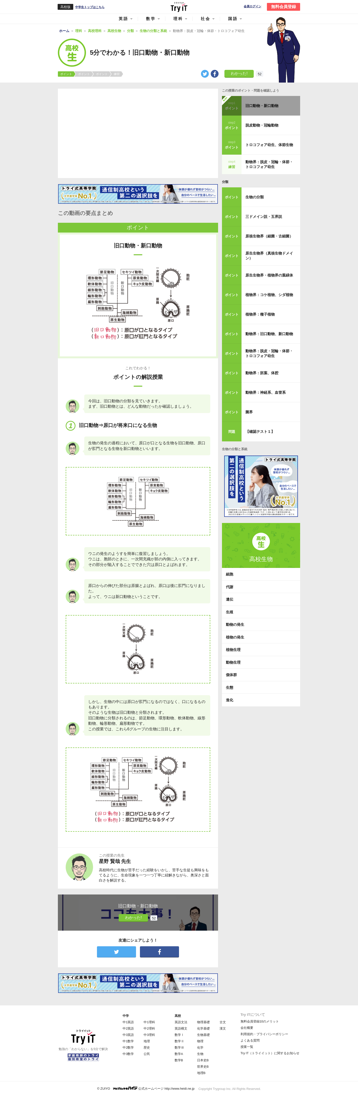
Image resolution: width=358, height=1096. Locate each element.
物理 (200, 1041)
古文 (223, 1022)
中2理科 (149, 1028)
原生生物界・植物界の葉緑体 (269, 275)
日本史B (203, 1060)
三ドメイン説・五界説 (263, 216)
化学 (200, 1047)
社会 (206, 19)
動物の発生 (235, 624)
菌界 (249, 412)
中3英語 (128, 1035)
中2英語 (128, 1028)
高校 (178, 1016)
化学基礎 (203, 1028)
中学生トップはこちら (90, 7)
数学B (179, 1060)
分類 (225, 182)
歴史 (147, 1047)
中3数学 (128, 1054)
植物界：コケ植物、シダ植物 (269, 295)
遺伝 (229, 599)
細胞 (229, 574)
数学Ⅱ (179, 1041)
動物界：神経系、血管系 (265, 392)
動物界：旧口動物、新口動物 (269, 334)
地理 (147, 1041)
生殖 (229, 612)
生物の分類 (254, 197)
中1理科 (149, 1022)
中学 (126, 1016)
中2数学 (128, 1047)
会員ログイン (252, 6)
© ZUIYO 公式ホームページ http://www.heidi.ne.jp (146, 1088)
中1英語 (128, 1022)
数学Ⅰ (179, 1035)
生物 (200, 1054)
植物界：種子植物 (260, 314)
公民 (147, 1054)
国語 (233, 19)
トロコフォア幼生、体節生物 (269, 145)
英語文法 (181, 1022)
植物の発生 (235, 637)
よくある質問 (250, 1040)
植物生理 (233, 650)
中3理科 (149, 1035)
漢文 (223, 1028)
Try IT (179, 7)
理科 (178, 19)
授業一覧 (247, 1047)
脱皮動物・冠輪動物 (261, 125)
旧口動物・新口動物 (261, 106)
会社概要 (247, 1028)
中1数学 (128, 1041)
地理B (201, 1073)
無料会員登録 (283, 6)
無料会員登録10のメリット (260, 1021)
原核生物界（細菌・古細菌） (269, 236)
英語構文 (181, 1028)
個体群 (231, 675)
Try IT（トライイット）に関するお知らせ (270, 1053)
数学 (151, 19)
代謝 (229, 587)
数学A (179, 1054)
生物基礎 (203, 1035)
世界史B (203, 1066)
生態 (229, 687)
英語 (123, 19)
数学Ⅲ (179, 1047)
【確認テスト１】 (260, 431)
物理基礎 (203, 1022)
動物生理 (233, 662)
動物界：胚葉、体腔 (261, 373)
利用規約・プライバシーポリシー (264, 1034)
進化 (229, 700)
